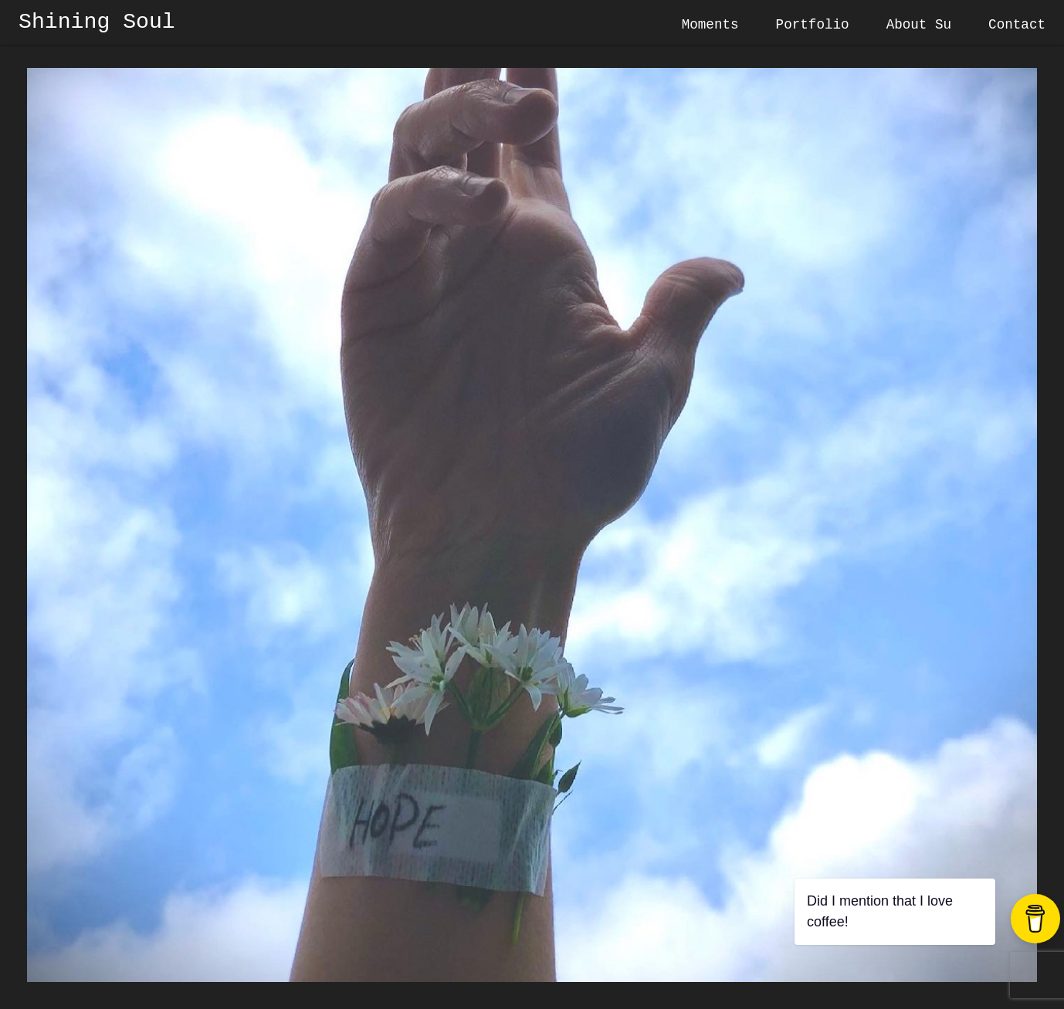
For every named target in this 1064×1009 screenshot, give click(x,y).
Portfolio (812, 24)
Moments (710, 24)
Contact (1016, 24)
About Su (918, 24)
